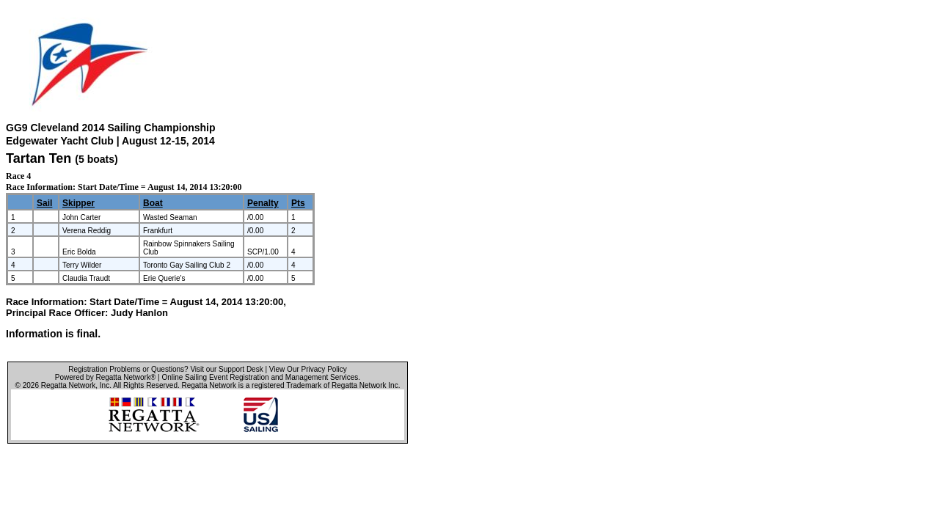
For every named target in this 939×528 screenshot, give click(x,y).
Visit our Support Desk (226, 369)
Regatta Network (68, 385)
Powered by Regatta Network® (105, 377)
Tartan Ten (38, 158)
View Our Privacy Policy (308, 369)
